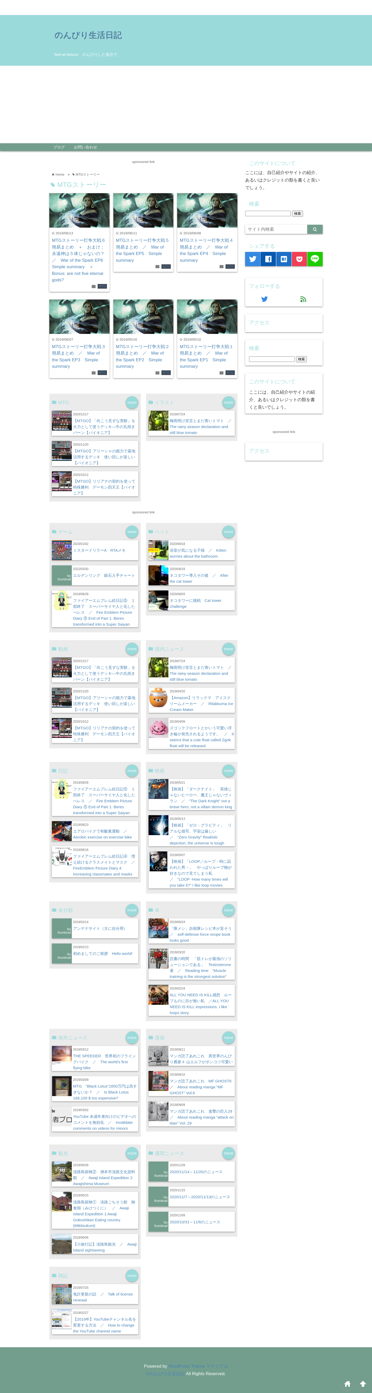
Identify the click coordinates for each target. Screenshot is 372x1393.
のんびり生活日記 (88, 35)
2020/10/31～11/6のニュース (195, 1222)
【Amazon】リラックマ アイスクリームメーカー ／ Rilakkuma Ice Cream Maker (201, 703)
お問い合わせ (85, 147)
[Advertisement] (186, 104)
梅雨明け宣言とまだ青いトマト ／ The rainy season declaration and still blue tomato (203, 426)
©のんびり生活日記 (165, 1373)
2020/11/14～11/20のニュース (196, 1172)
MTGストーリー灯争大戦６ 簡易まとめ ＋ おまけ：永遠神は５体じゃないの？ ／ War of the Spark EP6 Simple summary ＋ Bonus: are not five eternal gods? (81, 260)
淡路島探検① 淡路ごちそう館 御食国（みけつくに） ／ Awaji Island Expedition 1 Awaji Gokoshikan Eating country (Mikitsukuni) (104, 1214)
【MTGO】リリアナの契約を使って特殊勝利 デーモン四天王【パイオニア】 (104, 487)
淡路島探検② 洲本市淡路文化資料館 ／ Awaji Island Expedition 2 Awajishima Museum (104, 1178)
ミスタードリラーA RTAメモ (99, 550)
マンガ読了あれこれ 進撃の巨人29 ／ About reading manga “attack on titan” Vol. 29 (203, 1117)
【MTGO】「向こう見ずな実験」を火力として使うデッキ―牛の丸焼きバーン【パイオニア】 (104, 426)
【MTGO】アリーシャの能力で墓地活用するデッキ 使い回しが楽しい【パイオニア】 (104, 457)
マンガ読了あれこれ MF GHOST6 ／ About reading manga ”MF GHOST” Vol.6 (202, 1087)
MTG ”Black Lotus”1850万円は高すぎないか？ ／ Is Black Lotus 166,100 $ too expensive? (105, 1092)
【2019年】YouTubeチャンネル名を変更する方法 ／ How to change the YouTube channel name (104, 1325)
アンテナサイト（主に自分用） (100, 928)
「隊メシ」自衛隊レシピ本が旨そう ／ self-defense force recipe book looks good (203, 934)
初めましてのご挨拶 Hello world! (103, 953)
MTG (102, 286)
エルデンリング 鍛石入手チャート (104, 575)
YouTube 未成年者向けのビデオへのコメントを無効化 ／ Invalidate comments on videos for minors (104, 1122)
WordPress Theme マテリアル (198, 1366)
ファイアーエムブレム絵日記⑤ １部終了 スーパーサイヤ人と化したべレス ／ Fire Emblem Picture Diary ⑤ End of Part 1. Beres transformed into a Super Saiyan (104, 612)
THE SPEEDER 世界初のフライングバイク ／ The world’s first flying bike (104, 1062)
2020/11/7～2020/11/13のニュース (200, 1197)
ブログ (59, 147)
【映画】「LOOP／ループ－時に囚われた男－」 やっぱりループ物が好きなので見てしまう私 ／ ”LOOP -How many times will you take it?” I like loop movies (201, 873)
